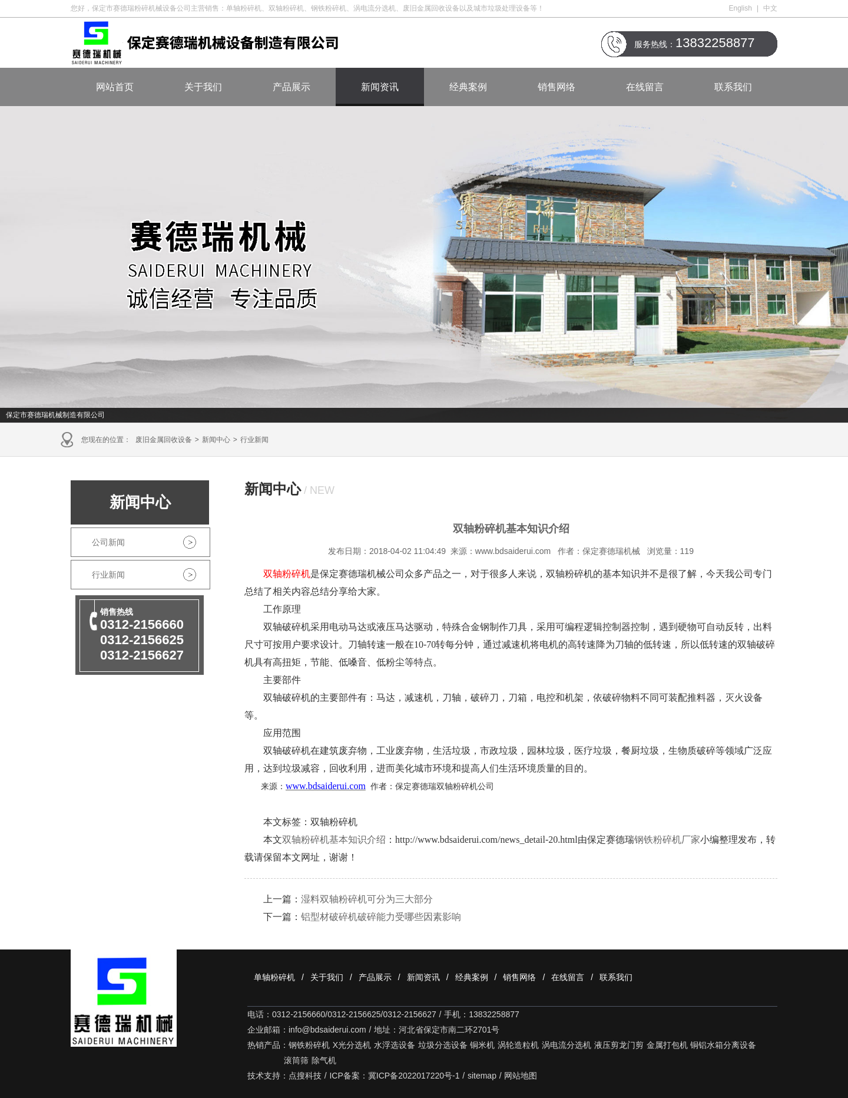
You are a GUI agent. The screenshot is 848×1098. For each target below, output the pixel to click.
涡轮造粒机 (518, 1045)
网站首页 (115, 87)
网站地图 (520, 1075)
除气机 (324, 1060)
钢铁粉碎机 (309, 1045)
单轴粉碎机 (274, 977)
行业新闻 (254, 440)
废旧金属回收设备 (163, 440)
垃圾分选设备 (443, 1045)
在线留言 (645, 87)
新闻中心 (216, 440)
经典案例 (468, 87)
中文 (770, 8)
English (740, 8)
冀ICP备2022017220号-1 (414, 1075)
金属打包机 (667, 1045)
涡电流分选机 (566, 1045)
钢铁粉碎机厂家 (667, 840)
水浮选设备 (394, 1045)
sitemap (482, 1075)
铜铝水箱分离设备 (723, 1045)
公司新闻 (108, 542)
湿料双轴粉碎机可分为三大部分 (367, 899)
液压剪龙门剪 (619, 1045)
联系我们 (733, 87)
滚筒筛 (296, 1060)
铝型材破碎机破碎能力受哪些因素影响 (381, 917)
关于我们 (203, 87)
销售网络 (556, 87)
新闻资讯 (380, 87)
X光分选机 (352, 1045)
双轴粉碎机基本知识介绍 (334, 840)
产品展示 (291, 87)
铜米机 (482, 1045)
